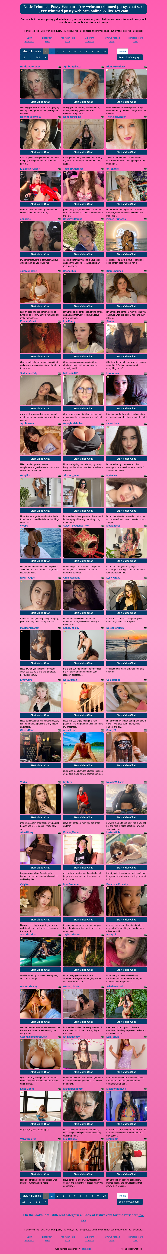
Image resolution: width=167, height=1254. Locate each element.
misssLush (69, 730)
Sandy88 (111, 730)
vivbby (24, 525)
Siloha (110, 321)
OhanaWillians (71, 577)
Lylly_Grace (113, 577)
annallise (25, 219)
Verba (23, 782)
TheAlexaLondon (116, 116)
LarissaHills (113, 832)
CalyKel (24, 884)
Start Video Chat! (40, 101)
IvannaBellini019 (73, 1088)
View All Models (32, 51)
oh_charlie (112, 168)
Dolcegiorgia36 (115, 627)
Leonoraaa (112, 373)
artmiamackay (71, 1036)
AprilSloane (27, 423)
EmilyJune (26, 679)
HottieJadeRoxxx (30, 66)
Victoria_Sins (28, 934)
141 (38, 57)
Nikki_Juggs (27, 577)
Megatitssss (113, 525)
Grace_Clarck (71, 986)
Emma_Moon (71, 832)
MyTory (67, 782)
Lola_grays (112, 1036)
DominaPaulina (72, 116)
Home (122, 51)
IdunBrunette (71, 884)
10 (104, 51)
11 (23, 57)
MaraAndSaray (28, 986)
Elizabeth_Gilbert (30, 168)
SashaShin (69, 271)
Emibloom (112, 1139)
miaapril (111, 934)
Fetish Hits (86, 1249)
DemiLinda (112, 423)
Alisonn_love (71, 475)
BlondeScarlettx (115, 66)
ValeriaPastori (114, 986)
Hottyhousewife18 (30, 116)
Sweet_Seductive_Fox (76, 525)
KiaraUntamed (114, 271)
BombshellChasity (117, 884)
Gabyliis (25, 475)
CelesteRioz (113, 679)
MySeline (111, 475)
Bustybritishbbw (73, 423)
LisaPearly (69, 321)
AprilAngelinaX (72, 66)
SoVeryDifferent (72, 219)
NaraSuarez (70, 679)
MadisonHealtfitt (29, 627)
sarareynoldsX (28, 271)
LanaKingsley (71, 627)
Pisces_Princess (116, 219)
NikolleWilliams (115, 782)
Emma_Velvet (28, 321)
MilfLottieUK (70, 373)
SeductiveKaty (28, 373)
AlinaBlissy (26, 832)
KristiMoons (27, 1088)
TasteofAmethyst (73, 168)
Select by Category (129, 57)
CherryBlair (27, 730)
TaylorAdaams (71, 934)
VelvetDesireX (28, 1139)
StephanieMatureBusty (33, 1036)
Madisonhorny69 (116, 1088)
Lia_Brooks (70, 1139)
